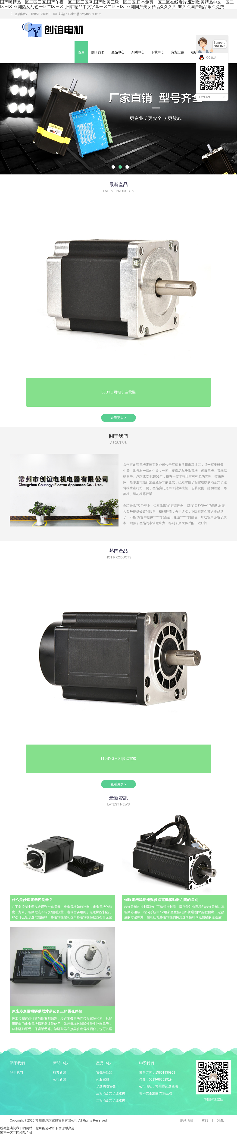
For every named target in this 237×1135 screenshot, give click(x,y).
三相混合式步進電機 (110, 1093)
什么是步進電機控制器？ (32, 900)
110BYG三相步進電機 (118, 759)
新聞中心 (137, 52)
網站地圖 (186, 1120)
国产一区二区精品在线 (16, 1133)
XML (220, 1120)
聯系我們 (146, 1063)
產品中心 (117, 52)
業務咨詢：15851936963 (157, 1072)
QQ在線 (211, 57)
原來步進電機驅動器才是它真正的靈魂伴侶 (47, 1011)
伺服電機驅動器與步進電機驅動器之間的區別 (161, 900)
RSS (205, 1120)
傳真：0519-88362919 (155, 1079)
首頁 (81, 52)
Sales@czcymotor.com (84, 14)
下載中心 (157, 52)
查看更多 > (118, 418)
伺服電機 (102, 1079)
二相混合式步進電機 (110, 1100)
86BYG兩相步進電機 (118, 392)
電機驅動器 (104, 1072)
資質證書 (177, 52)
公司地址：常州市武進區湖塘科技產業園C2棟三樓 (158, 1089)
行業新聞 (59, 1072)
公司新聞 (59, 1079)
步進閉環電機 (105, 1086)
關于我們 (97, 52)
